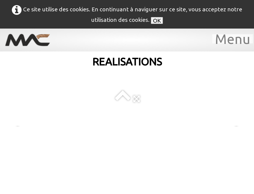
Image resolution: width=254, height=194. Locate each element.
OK (157, 20)
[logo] (31, 40)
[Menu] (232, 38)
